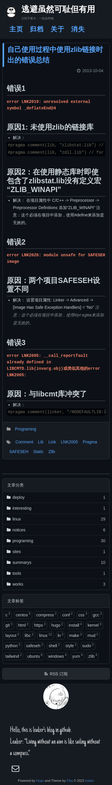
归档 (37, 29)
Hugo (40, 780)
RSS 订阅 (59, 674)
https (40, 625)
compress (46, 614)
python (12, 645)
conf (67, 614)
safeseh (34, 645)
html (23, 625)
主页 (16, 29)
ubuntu (35, 655)
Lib (41, 442)
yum (77, 655)
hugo (57, 625)
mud (92, 635)
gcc (97, 614)
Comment (24, 442)
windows (57, 655)
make (75, 635)
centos (23, 614)
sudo (88, 645)
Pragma (90, 442)
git (8, 625)
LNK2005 (69, 442)
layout (12, 635)
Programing (25, 429)
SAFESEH (18, 451)
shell (54, 645)
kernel (94, 625)
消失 (78, 29)
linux (45, 635)
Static (38, 451)
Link (52, 442)
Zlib (52, 451)
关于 (58, 29)
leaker (89, 780)
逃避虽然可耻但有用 (53, 10)
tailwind (13, 655)
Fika (70, 780)
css (82, 614)
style (71, 645)
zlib (92, 655)
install (75, 625)
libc (29, 635)
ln (60, 635)
